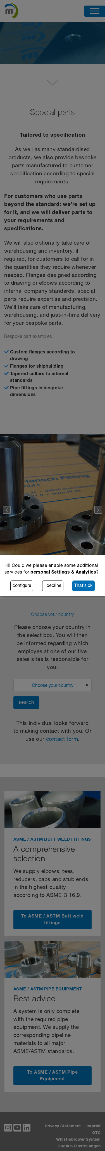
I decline (52, 586)
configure (22, 586)
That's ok (83, 586)
